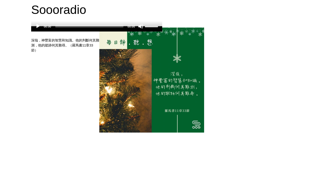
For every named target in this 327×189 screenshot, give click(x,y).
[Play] (38, 26)
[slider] (89, 26)
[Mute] (140, 26)
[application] (96, 29)
